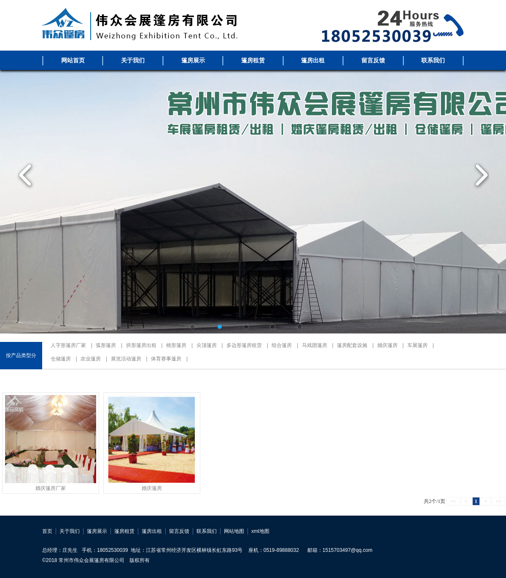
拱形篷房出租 (141, 345)
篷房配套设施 (352, 345)
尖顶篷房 (206, 345)
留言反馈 (373, 60)
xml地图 (260, 531)
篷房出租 (313, 60)
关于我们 (133, 60)
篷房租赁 (253, 60)
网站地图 (234, 531)
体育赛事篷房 (166, 359)
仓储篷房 (61, 359)
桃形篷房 (176, 345)
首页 (47, 531)
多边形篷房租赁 (244, 345)
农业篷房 (91, 359)
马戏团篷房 (314, 345)
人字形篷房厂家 (68, 345)
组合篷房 (282, 345)
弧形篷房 (106, 345)
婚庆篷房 (387, 345)
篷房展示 (193, 60)
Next (478, 175)
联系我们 (433, 60)
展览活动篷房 (126, 359)
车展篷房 (417, 345)
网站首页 (73, 60)
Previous (27, 175)
